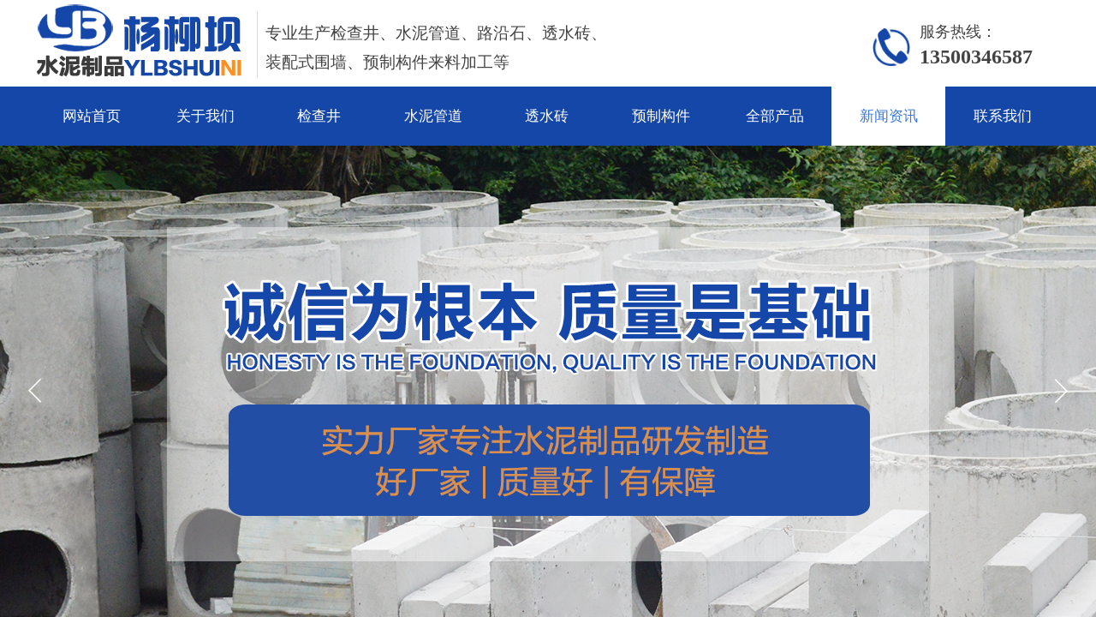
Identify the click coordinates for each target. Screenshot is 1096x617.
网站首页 (92, 116)
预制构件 (661, 116)
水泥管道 (433, 116)
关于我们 (205, 116)
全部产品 (775, 116)
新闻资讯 (889, 116)
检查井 (319, 116)
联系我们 (1003, 116)
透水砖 (547, 116)
